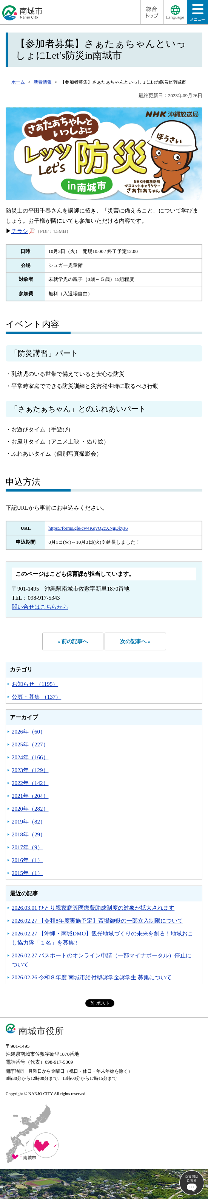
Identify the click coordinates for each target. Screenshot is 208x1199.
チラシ (23, 230)
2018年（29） (29, 834)
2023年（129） (30, 770)
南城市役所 (41, 1031)
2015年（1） (27, 873)
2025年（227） (30, 744)
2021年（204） (30, 796)
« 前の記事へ (73, 641)
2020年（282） (30, 809)
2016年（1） (27, 860)
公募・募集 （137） (36, 697)
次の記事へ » (135, 641)
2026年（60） (29, 732)
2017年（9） (27, 847)
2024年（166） (30, 757)
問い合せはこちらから (40, 607)
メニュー (197, 15)
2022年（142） (30, 783)
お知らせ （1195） (35, 684)
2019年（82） (29, 822)
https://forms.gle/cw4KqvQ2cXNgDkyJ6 (88, 528)
